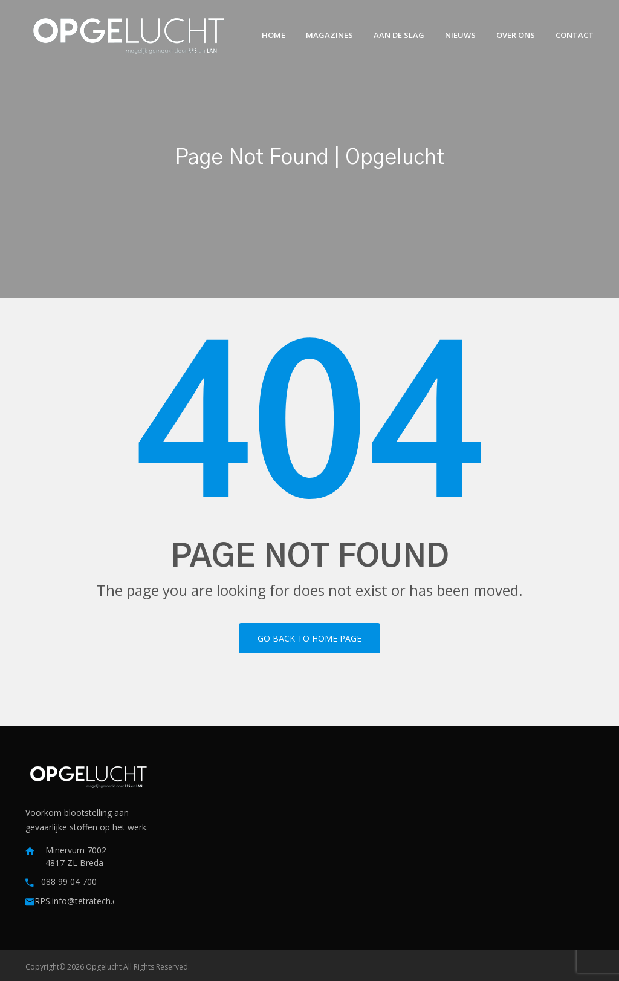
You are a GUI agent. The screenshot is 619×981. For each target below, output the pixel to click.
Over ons (515, 35)
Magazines (329, 35)
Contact (575, 35)
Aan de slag (399, 35)
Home (273, 35)
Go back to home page (309, 638)
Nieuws (460, 35)
